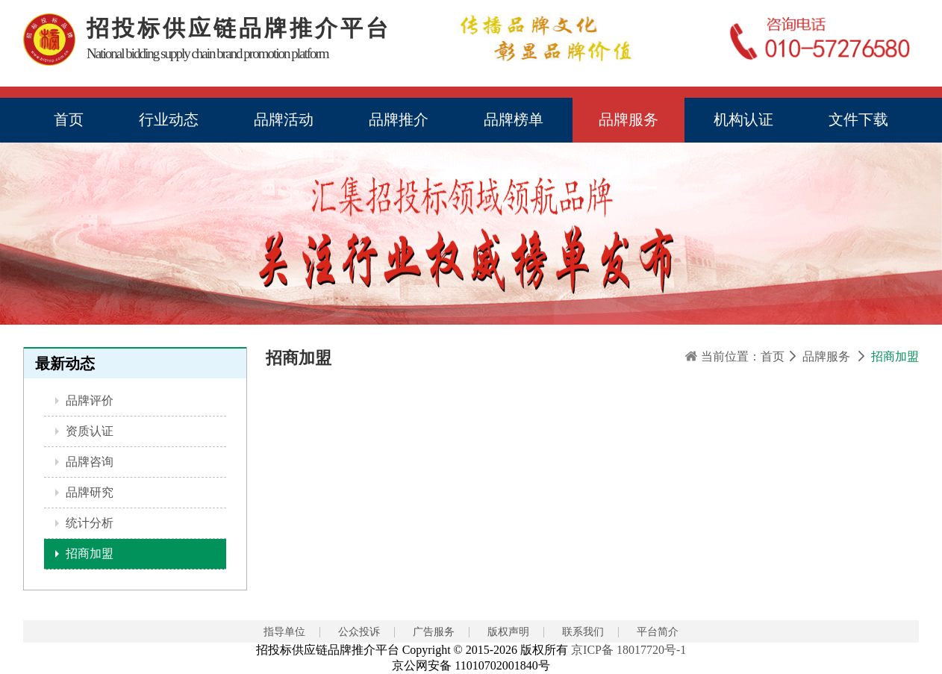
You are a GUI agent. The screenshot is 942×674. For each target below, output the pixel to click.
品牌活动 (284, 119)
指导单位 (284, 631)
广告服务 (434, 631)
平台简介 (658, 631)
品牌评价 (88, 400)
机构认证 (743, 119)
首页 (69, 119)
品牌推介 (398, 119)
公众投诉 (359, 631)
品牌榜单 (513, 119)
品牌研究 (88, 492)
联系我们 (583, 631)
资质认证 (88, 431)
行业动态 (169, 119)
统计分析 (88, 523)
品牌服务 (628, 119)
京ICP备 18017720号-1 (628, 649)
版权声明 (508, 631)
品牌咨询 (88, 461)
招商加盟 (88, 553)
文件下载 (858, 119)
